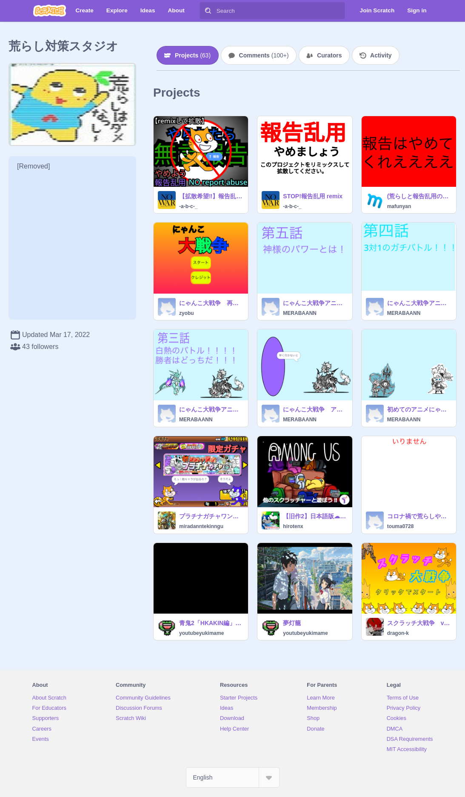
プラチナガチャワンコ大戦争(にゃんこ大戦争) (211, 516)
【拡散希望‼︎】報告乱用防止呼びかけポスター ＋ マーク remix (211, 196)
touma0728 (400, 526)
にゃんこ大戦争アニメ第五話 (315, 303)
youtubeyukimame (201, 633)
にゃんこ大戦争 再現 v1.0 (211, 303)
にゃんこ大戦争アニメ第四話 (419, 303)
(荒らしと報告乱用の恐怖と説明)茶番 (419, 196)
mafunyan (399, 206)
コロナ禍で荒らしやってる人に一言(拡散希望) (419, 516)
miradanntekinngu (201, 526)
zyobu (186, 313)
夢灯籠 (292, 623)
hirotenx (293, 526)
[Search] (208, 10)
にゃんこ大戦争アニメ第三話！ (211, 409)
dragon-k (398, 633)
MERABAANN (300, 313)
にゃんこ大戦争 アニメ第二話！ (315, 409)
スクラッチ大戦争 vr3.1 (419, 623)
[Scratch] (49, 10)
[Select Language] (233, 777)
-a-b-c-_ (188, 206)
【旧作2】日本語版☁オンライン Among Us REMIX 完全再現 (315, 516)
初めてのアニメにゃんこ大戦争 (419, 409)
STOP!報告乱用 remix (312, 196)
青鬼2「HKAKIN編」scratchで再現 (211, 623)
